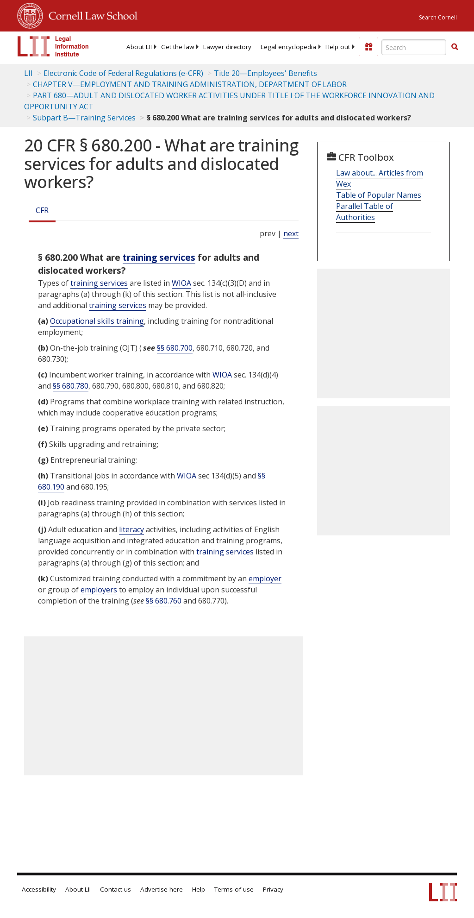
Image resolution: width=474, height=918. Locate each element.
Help (198, 889)
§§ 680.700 (175, 348)
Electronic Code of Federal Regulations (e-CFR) (123, 73)
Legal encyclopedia (288, 47)
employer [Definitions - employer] (265, 578)
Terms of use (234, 889)
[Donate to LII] (368, 47)
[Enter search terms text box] (413, 47)
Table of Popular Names (378, 195)
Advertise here (161, 889)
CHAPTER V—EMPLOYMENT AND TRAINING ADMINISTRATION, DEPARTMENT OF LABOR (190, 84)
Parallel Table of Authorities (364, 211)
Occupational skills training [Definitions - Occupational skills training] (97, 321)
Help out (337, 47)
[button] (454, 47)
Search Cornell (438, 17)
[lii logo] (53, 46)
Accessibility (39, 889)
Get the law (177, 47)
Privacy (273, 889)
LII (28, 73)
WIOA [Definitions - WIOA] (181, 283)
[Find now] (454, 47)
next (291, 233)
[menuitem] (139, 46)
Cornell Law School (90, 14)
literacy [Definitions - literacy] (131, 529)
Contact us (115, 889)
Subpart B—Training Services (84, 118)
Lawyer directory (227, 47)
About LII (139, 47)
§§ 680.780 (70, 386)
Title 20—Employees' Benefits (265, 73)
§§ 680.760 (163, 601)
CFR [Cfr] (42, 210)
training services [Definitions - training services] (159, 257)
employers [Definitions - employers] (99, 590)
